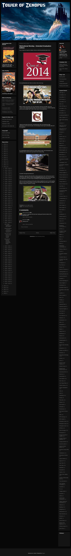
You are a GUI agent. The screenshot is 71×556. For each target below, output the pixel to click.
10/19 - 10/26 (8, 185)
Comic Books (62, 188)
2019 (5, 157)
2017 (5, 161)
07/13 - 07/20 (8, 211)
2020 (5, 155)
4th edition (61, 108)
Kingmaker (61, 324)
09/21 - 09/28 (8, 192)
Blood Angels (62, 150)
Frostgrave (61, 262)
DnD (60, 220)
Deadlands (61, 214)
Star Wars (61, 465)
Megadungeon (62, 340)
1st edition (61, 94)
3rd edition (61, 101)
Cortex (60, 194)
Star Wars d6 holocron (7, 119)
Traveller (61, 486)
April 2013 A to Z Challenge (63, 129)
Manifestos (61, 333)
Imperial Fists (62, 304)
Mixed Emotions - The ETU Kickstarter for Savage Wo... (8, 230)
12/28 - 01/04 (8, 168)
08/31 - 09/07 (8, 198)
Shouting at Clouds (63, 455)
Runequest (61, 432)
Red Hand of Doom (63, 411)
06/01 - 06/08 (8, 222)
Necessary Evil (62, 371)
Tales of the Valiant (63, 474)
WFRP (60, 518)
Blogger (43, 553)
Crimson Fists (62, 196)
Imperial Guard (62, 306)
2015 (5, 164)
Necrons (61, 374)
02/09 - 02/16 (8, 274)
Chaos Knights (62, 172)
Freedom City (62, 257)
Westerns (61, 516)
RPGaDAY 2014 (62, 421)
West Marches (62, 513)
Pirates (60, 397)
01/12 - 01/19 (8, 281)
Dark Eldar (61, 209)
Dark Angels (62, 205)
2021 (5, 153)
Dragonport (61, 223)
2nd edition (61, 97)
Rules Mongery (62, 430)
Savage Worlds (62, 441)
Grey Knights (62, 282)
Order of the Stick (6, 137)
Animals (61, 123)
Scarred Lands (62, 443)
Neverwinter (62, 376)
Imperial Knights (62, 308)
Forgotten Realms (63, 253)
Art (60, 134)
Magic (60, 329)
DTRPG (61, 228)
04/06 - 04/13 (8, 259)
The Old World (62, 481)
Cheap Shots (62, 181)
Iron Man (61, 313)
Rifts (60, 414)
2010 (5, 291)
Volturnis (61, 504)
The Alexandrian (62, 79)
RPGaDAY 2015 (62, 423)
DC (60, 212)
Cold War (61, 186)
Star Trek (61, 463)
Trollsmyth (61, 81)
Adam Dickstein (26, 212)
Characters (61, 179)
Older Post (52, 232)
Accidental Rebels (63, 115)
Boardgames (62, 152)
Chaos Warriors (62, 177)
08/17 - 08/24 (8, 202)
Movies (60, 358)
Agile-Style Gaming (63, 119)
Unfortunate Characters (61, 498)
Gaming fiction (62, 271)
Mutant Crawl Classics (62, 363)
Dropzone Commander (62, 226)
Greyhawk (61, 285)
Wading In (61, 507)
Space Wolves (62, 458)
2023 (5, 149)
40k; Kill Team (62, 106)
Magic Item (61, 331)
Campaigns (61, 162)
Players (61, 402)
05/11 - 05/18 (8, 249)
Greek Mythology (63, 280)
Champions (61, 170)
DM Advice (61, 218)
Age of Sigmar (62, 117)
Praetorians (61, 409)
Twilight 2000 (62, 491)
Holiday (61, 299)
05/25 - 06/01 (8, 246)
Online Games (62, 385)
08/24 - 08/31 (8, 200)
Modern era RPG (63, 350)
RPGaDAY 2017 (62, 425)
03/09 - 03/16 (8, 266)
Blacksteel (25, 219)
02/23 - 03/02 (8, 270)
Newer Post (22, 232)
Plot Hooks (61, 404)
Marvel (60, 335)
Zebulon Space (62, 526)
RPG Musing (62, 416)
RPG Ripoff (61, 419)
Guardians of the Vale (64, 289)
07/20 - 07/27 (8, 209)
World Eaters (62, 520)
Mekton (61, 342)
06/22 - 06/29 (8, 217)
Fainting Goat (62, 241)
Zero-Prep (61, 528)
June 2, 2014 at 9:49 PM (27, 217)
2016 (5, 162)
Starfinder (61, 467)
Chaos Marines (62, 174)
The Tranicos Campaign (62, 484)
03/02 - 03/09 (8, 268)
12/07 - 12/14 (8, 172)
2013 (5, 285)
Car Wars (61, 168)
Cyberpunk (61, 200)
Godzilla (61, 278)
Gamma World (62, 276)
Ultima (60, 495)
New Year (61, 380)
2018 (5, 159)
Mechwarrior (62, 338)
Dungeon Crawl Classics (62, 232)
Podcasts (61, 406)
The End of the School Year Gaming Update (8, 235)
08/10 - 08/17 (8, 203)
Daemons (61, 203)
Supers (60, 472)
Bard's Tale (61, 141)
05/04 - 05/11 (8, 251)
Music (60, 360)
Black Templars (62, 147)
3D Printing (61, 99)
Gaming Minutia (62, 273)
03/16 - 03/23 (8, 264)
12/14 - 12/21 (8, 170)
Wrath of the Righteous (62, 523)
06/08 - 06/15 (8, 220)
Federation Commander (62, 246)
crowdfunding (62, 198)
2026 (5, 144)
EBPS (60, 234)
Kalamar (61, 317)
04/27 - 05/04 (8, 253)
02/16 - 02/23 (8, 272)
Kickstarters (61, 320)
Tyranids (61, 493)
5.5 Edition (61, 110)
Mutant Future (62, 366)
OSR (60, 393)
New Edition (62, 378)
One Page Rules (63, 383)
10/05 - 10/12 (8, 188)
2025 (5, 146)
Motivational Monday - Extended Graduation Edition (7, 241)
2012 (5, 287)
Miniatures (61, 348)
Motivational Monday (29, 206)
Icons (60, 302)
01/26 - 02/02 (8, 277)
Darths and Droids (6, 132)
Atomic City (61, 136)
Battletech (61, 145)
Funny (60, 267)
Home (37, 232)
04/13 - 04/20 (8, 257)
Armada (61, 132)
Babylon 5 (61, 138)
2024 (5, 148)
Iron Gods (61, 311)
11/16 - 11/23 (8, 177)
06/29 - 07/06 (8, 215)
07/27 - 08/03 (8, 207)
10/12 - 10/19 (8, 187)
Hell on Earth (62, 295)
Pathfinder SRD (5, 121)
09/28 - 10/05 (8, 190)
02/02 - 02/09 (8, 275)
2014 (5, 166)
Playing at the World (63, 85)
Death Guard (62, 216)
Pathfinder (61, 395)
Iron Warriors (62, 315)
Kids (23, 206)
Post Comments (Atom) (40, 236)
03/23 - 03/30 (8, 262)
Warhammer (62, 511)
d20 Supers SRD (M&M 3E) (8, 126)
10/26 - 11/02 (8, 183)
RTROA (61, 428)
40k (60, 103)
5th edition (61, 112)
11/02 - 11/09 (8, 181)
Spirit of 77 (61, 460)
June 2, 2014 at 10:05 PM (28, 224)
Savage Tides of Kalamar (62, 439)
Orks (60, 391)
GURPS (61, 293)
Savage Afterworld (63, 83)
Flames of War (62, 249)
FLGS (60, 251)
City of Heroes (62, 183)
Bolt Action (61, 154)
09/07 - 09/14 (8, 196)
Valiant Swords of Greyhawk (63, 502)
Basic (60, 143)
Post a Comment (24, 226)
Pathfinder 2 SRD (6, 123)
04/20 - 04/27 (8, 255)
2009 (5, 293)
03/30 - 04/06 (8, 261)
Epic (60, 239)
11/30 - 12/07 (8, 173)
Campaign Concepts (63, 159)
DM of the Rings (5, 135)
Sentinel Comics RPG (64, 449)
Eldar (60, 236)
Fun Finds (61, 264)
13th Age (61, 92)
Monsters (61, 352)
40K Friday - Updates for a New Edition (8, 225)
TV (60, 489)
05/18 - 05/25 (8, 247)
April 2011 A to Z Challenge (63, 126)
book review (62, 156)
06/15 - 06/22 (8, 218)
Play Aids (61, 400)
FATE (60, 243)
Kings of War (62, 326)
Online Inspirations (63, 387)
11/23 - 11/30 (8, 175)
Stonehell (61, 469)
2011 (5, 289)
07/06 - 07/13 (8, 213)
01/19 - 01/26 (8, 279)
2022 (5, 151)
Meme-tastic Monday (63, 344)
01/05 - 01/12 (8, 283)
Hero (60, 297)
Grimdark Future (62, 287)
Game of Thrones (63, 269)
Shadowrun (61, 453)
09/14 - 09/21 (8, 194)
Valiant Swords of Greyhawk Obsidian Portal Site (63, 65)
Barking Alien (62, 76)
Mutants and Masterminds (62, 369)
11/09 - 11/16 (8, 179)
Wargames (61, 509)
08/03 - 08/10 (8, 205)
